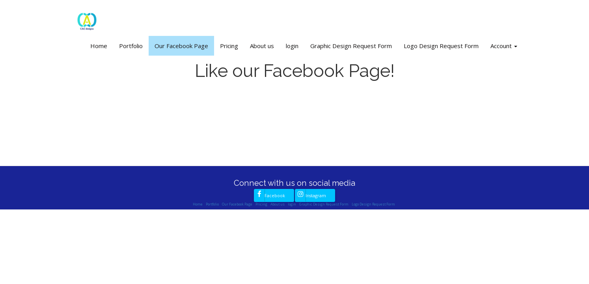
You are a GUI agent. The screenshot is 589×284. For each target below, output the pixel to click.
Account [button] (503, 46)
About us (262, 46)
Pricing (229, 46)
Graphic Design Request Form (351, 46)
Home (98, 46)
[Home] (87, 19)
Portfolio (131, 46)
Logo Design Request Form (441, 46)
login (292, 46)
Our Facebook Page (181, 46)
